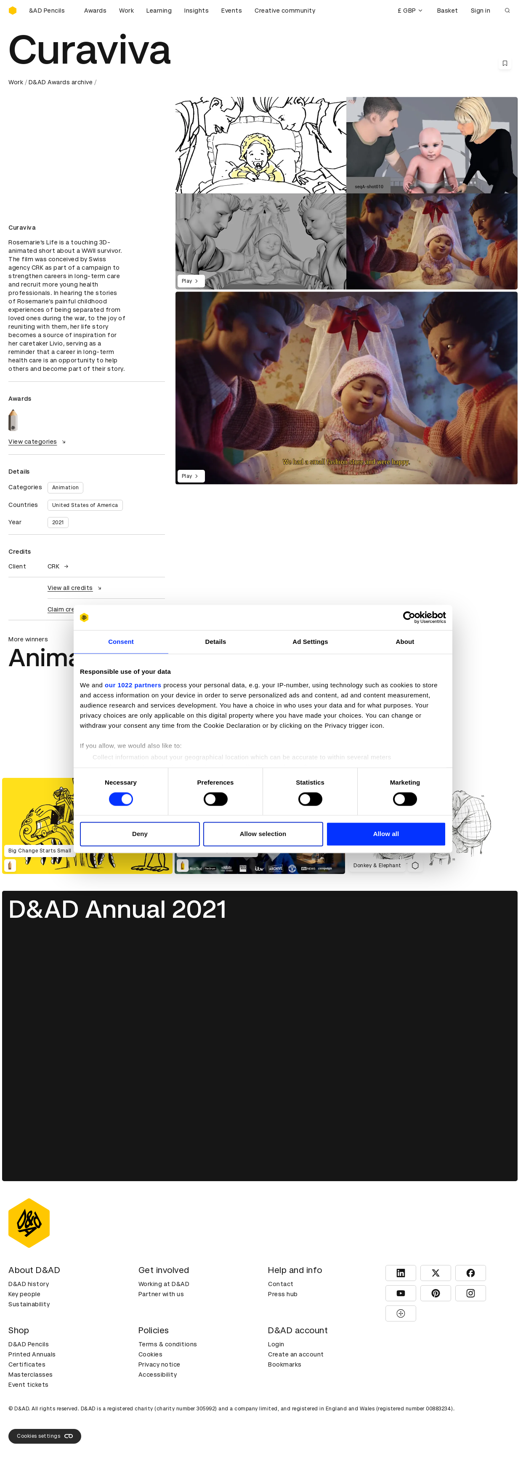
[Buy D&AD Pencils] (50, 10)
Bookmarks (285, 1364)
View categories (38, 441)
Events (231, 10)
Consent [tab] (121, 641)
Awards (95, 10)
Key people (24, 1294)
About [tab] (405, 641)
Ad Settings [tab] (310, 641)
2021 (58, 522)
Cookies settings (45, 1436)
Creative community (285, 10)
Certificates (26, 1364)
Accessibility (157, 1374)
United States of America (85, 505)
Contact (281, 1284)
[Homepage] (12, 10)
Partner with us (161, 1294)
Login (276, 1344)
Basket (447, 10)
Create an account (296, 1354)
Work (126, 10)
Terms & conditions (167, 1344)
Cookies (150, 1354)
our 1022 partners (133, 685)
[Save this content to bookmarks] (505, 63)
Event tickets (28, 1384)
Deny (140, 834)
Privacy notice (159, 1364)
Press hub (283, 1294)
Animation (65, 487)
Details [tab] (215, 641)
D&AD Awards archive (61, 82)
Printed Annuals (32, 1354)
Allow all (386, 834)
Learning (159, 10)
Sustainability (29, 1304)
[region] (346, 388)
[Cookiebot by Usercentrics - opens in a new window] (409, 617)
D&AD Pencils (28, 1344)
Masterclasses (30, 1374)
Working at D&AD (164, 1284)
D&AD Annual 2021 (117, 909)
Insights (196, 10)
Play (191, 281)
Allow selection (263, 834)
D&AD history (28, 1284)
